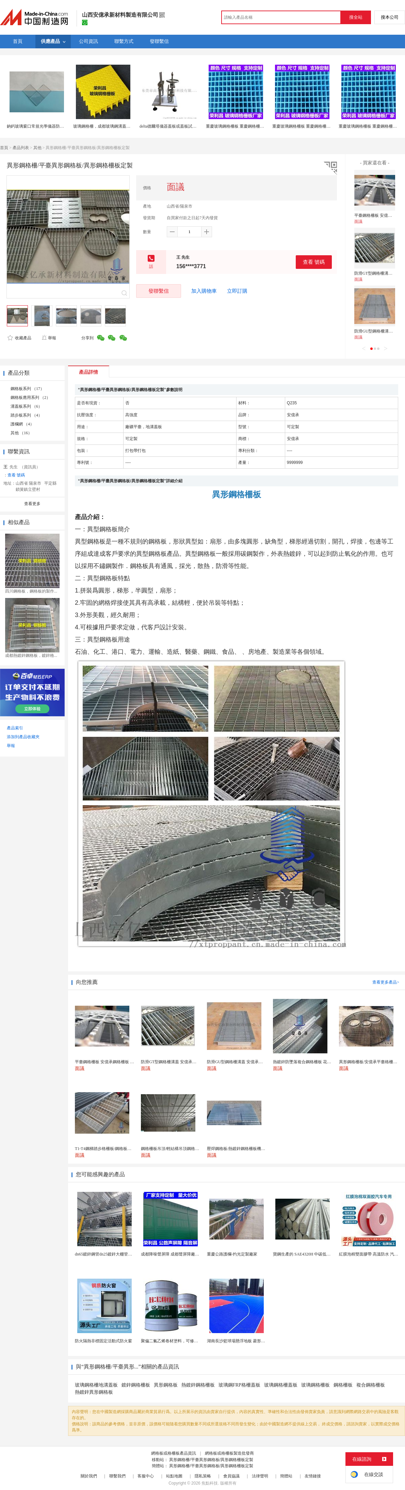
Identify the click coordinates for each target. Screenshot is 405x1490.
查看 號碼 (314, 262)
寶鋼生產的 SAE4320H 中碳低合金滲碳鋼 (310, 1254)
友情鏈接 (313, 1476)
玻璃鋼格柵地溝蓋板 (96, 1385)
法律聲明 (260, 1476)
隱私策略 (203, 1476)
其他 (37, 147)
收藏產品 (19, 338)
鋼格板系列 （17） (27, 388)
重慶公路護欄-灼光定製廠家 (232, 1254)
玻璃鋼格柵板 (315, 1385)
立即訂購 (237, 291)
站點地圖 (174, 1476)
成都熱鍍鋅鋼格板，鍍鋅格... (31, 655)
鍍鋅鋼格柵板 (136, 1385)
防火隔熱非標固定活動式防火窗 (103, 1341)
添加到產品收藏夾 (23, 736)
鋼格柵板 (343, 1385)
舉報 (49, 338)
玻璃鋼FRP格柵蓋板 (239, 1385)
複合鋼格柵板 (370, 1385)
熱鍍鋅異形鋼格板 (94, 1392)
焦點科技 (209, 1483)
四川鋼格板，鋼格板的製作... (31, 591)
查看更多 (32, 503)
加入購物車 (204, 291)
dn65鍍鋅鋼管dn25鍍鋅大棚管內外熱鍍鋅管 (113, 1254)
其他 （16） (21, 433)
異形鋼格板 (166, 1385)
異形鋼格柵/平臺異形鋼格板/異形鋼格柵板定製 (211, 1459)
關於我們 (89, 1476)
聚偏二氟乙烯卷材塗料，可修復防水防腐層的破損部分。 (192, 1341)
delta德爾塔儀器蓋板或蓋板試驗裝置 (172, 126)
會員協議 (231, 1476)
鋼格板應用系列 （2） (30, 397)
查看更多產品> (385, 982)
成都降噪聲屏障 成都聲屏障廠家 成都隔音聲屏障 (185, 1254)
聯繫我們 (117, 1476)
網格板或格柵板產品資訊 (173, 1453)
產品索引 (15, 728)
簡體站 (286, 1476)
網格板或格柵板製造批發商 (229, 1453)
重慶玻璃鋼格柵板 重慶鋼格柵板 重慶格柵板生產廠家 (254, 126)
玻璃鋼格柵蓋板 (280, 1385)
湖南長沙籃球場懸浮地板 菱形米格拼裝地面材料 (250, 1341)
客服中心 (145, 1476)
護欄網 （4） (22, 424)
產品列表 (21, 147)
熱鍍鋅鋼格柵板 (198, 1385)
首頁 (4, 147)
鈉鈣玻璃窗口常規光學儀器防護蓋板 (39, 126)
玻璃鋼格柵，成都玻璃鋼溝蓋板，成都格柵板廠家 (118, 126)
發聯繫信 (158, 291)
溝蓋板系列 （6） (26, 406)
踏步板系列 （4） (26, 415)
